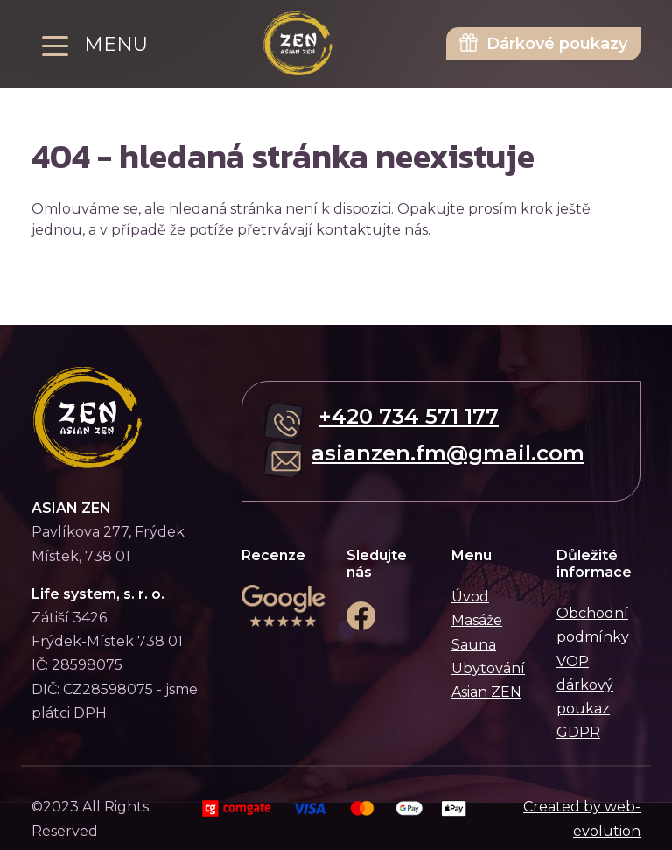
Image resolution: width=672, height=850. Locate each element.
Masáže (477, 620)
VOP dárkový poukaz (584, 685)
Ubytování (488, 668)
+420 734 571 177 (408, 416)
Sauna (474, 644)
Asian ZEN (487, 692)
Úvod (470, 596)
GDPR (578, 732)
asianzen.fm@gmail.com (448, 453)
